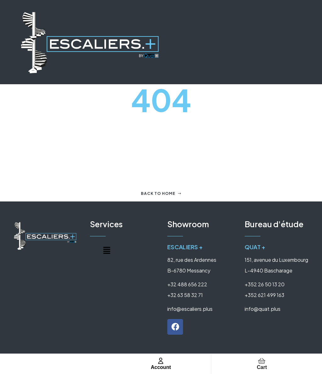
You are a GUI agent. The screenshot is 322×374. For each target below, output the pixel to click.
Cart (262, 367)
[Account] (161, 361)
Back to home (161, 193)
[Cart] (262, 361)
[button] (106, 250)
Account (161, 367)
